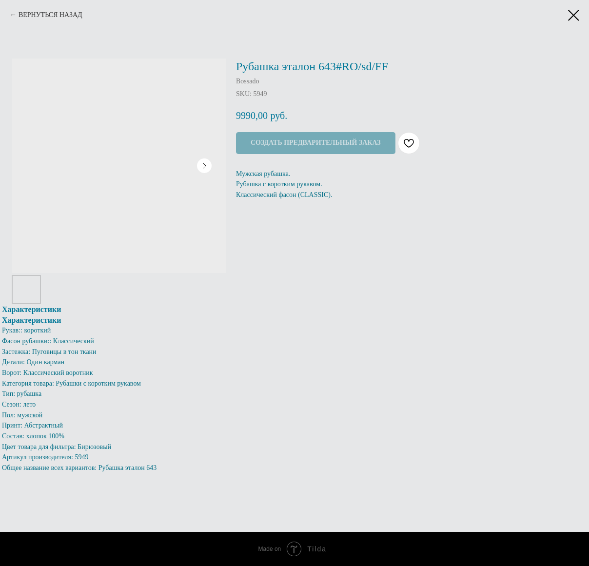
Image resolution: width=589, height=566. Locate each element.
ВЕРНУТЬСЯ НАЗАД (50, 15)
